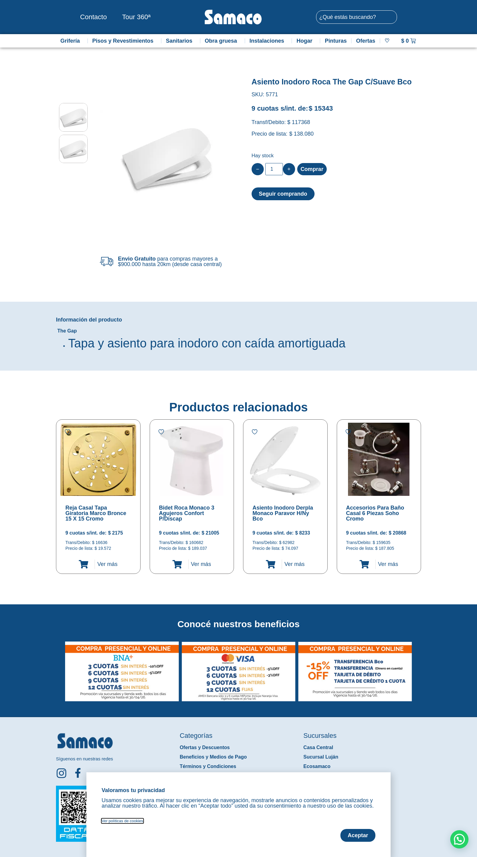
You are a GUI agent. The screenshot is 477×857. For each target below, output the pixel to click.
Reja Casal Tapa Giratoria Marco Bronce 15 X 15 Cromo (95, 513)
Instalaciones (268, 41)
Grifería (71, 41)
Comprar (312, 169)
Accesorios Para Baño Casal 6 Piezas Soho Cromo (375, 513)
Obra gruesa (222, 41)
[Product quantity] (274, 169)
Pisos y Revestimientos (124, 41)
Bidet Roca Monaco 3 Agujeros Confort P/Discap (186, 513)
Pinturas (336, 41)
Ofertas (365, 41)
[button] (60, 667)
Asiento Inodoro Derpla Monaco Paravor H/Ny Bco (282, 513)
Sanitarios (180, 41)
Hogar (306, 41)
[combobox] (356, 17)
